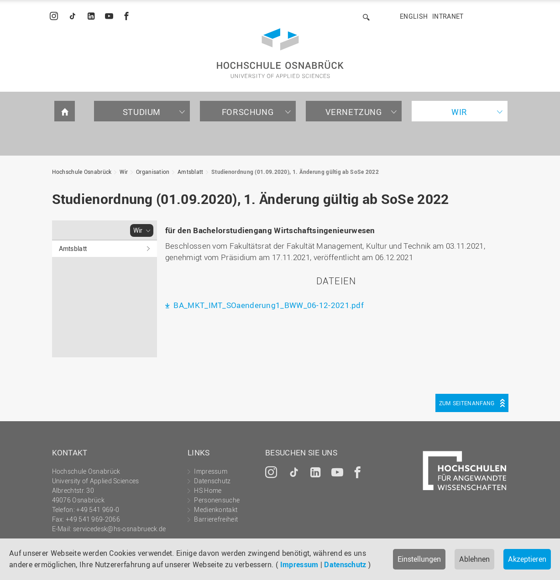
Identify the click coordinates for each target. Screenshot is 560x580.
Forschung (247, 111)
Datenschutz (345, 564)
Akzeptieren (527, 559)
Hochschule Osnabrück (82, 171)
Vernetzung (353, 111)
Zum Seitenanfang (467, 403)
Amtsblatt (191, 171)
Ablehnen (474, 559)
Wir (459, 111)
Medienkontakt (215, 509)
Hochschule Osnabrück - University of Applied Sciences (280, 53)
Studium (142, 111)
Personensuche (217, 500)
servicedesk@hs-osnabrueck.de (119, 528)
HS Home (207, 490)
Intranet (447, 16)
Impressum (299, 564)
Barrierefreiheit (216, 519)
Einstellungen (419, 559)
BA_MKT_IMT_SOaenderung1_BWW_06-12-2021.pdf (268, 305)
